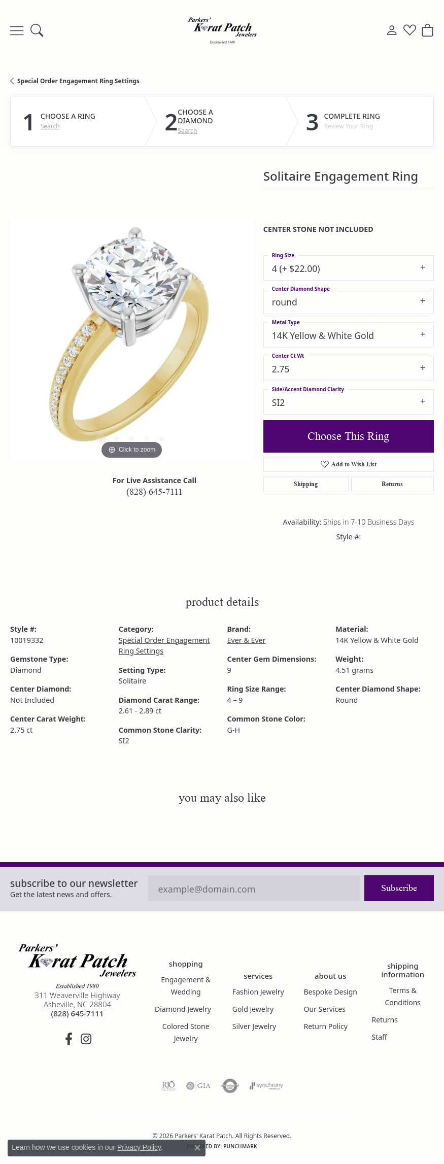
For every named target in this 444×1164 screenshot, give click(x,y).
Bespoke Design (330, 992)
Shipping (306, 484)
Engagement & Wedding (186, 986)
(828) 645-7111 (154, 492)
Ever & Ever (246, 640)
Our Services (324, 1009)
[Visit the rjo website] (168, 1085)
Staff (379, 1037)
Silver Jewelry (254, 1026)
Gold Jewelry (253, 1009)
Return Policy (325, 1026)
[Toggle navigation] (16, 30)
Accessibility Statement (307, 1116)
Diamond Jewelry (183, 1009)
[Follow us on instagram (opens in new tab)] (86, 1039)
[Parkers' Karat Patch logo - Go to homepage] (222, 30)
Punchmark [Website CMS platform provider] (240, 1146)
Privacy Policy (172, 1116)
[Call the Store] (77, 1013)
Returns (392, 484)
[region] (131, 340)
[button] (36, 30)
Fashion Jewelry (258, 992)
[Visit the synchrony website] (266, 1085)
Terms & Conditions (403, 996)
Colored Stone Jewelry (186, 1032)
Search (50, 126)
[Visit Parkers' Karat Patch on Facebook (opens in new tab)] (68, 1039)
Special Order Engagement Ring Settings (78, 81)
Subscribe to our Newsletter (74, 883)
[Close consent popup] (197, 1148)
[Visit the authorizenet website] (230, 1085)
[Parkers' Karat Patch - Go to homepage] (77, 966)
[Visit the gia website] (198, 1085)
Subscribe (399, 888)
